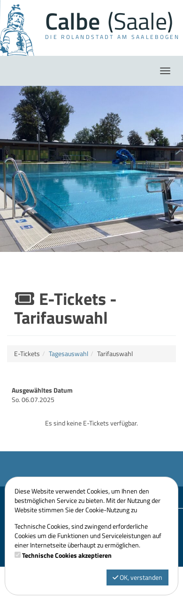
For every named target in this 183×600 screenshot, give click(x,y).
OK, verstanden (137, 577)
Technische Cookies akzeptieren (67, 555)
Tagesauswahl (68, 353)
